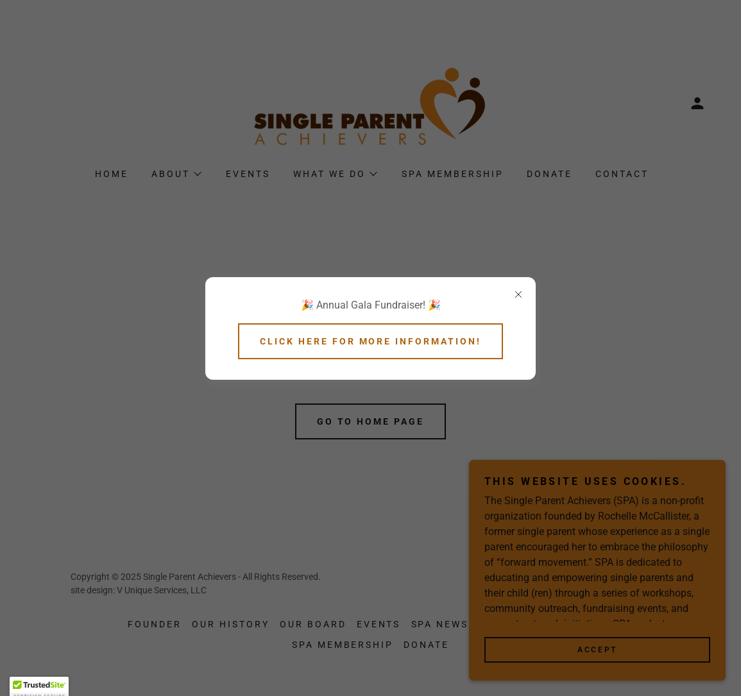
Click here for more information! (371, 341)
